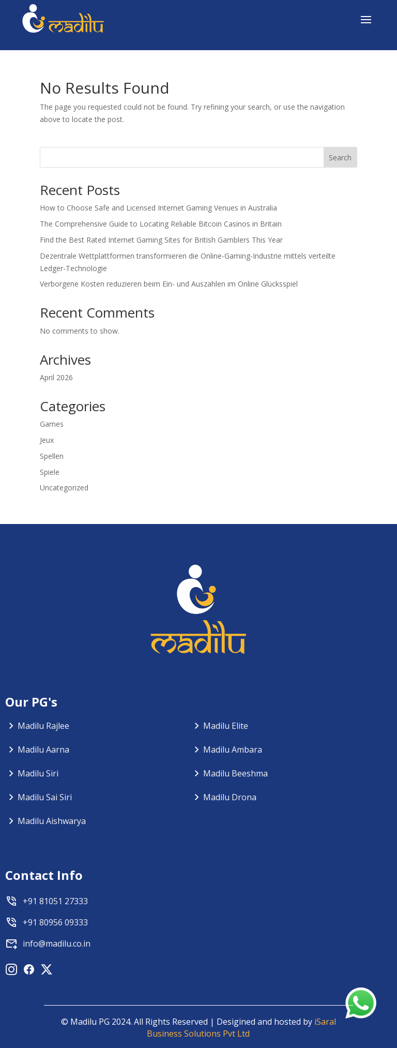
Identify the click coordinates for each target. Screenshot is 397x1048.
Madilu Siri (38, 773)
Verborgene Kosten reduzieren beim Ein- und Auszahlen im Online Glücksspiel (169, 284)
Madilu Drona (229, 797)
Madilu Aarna (43, 749)
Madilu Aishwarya (52, 821)
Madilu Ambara (232, 749)
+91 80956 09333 (55, 922)
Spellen (52, 456)
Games (52, 424)
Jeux (47, 440)
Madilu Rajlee (43, 725)
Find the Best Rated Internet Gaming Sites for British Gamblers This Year (161, 240)
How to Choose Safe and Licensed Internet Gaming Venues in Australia (158, 208)
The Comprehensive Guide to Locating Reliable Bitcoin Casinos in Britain (161, 224)
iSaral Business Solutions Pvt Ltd (241, 1028)
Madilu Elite (225, 725)
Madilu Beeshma (235, 773)
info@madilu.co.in (56, 943)
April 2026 (56, 377)
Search (340, 157)
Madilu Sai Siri (45, 797)
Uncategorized (64, 487)
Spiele (49, 472)
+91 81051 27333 (55, 901)
